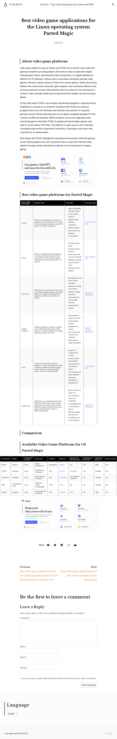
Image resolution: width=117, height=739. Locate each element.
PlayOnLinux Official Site (89, 406)
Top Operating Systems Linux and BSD (72, 4)
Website (23, 668)
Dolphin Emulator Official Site (89, 330)
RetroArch (63, 477)
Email (23, 657)
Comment (25, 618)
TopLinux (58, 42)
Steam (62, 465)
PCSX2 (62, 471)
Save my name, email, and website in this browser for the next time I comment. (59, 678)
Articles (44, 4)
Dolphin (62, 492)
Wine (61, 485)
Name (23, 646)
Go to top (109, 734)
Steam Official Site (90, 258)
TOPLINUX (15, 4)
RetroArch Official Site (89, 294)
